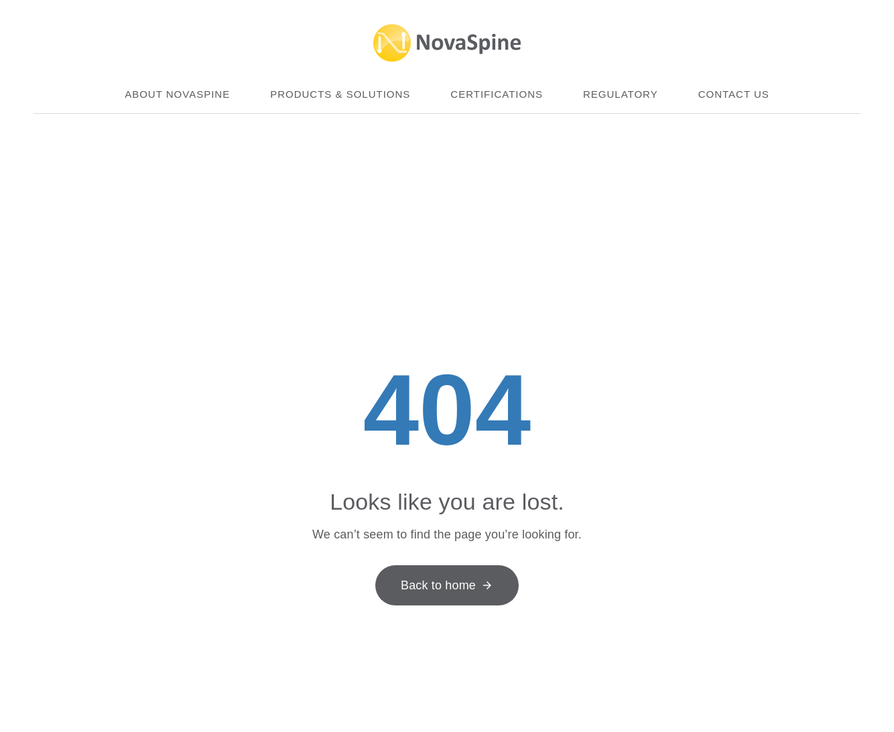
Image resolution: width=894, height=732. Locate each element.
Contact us (733, 94)
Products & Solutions (340, 94)
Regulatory (620, 94)
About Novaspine (177, 94)
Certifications (496, 94)
